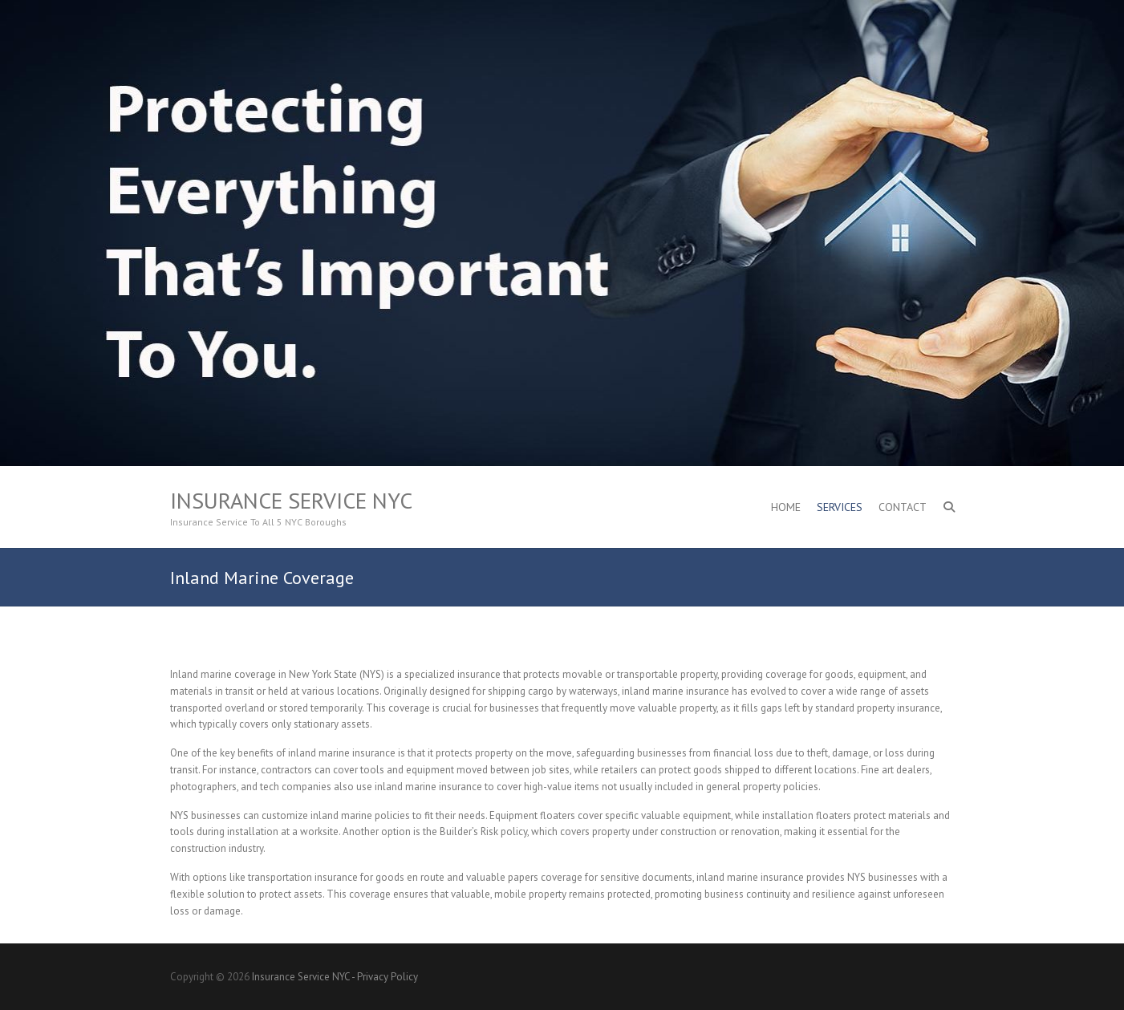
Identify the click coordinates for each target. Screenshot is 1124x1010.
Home (786, 507)
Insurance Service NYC (291, 500)
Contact (903, 507)
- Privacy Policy (384, 977)
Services (839, 507)
